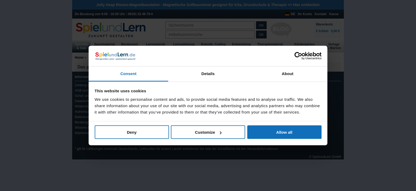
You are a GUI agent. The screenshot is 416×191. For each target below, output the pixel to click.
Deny (132, 132)
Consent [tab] (128, 73)
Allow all (284, 132)
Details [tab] (208, 73)
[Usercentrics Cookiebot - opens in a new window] (298, 56)
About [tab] (287, 73)
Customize (208, 132)
